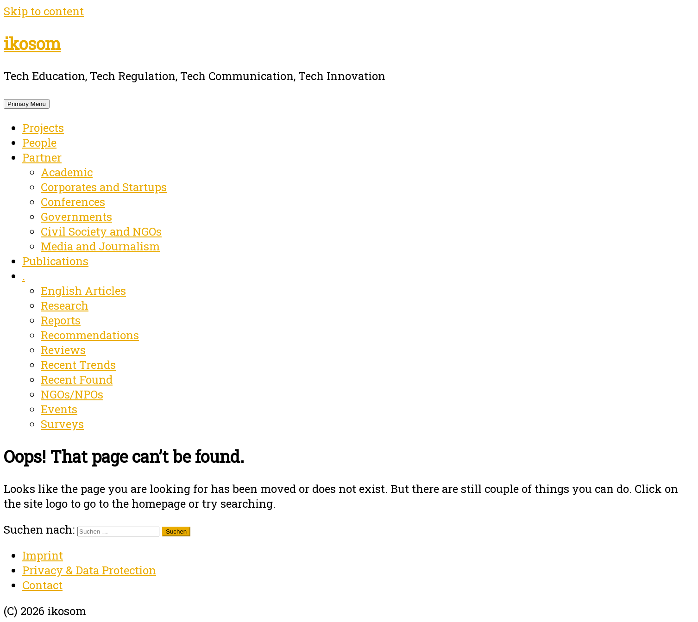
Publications (55, 261)
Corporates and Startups (104, 187)
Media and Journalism (100, 246)
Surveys (62, 424)
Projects (43, 127)
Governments (76, 216)
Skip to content (44, 11)
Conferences (73, 201)
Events (59, 409)
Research (64, 305)
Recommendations (90, 335)
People (39, 142)
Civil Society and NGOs (101, 231)
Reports (61, 320)
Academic (67, 172)
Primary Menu (26, 103)
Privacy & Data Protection (89, 570)
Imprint (42, 555)
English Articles (83, 290)
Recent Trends (78, 364)
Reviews (63, 349)
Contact (42, 585)
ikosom (32, 43)
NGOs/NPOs (72, 394)
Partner (42, 157)
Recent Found (77, 379)
